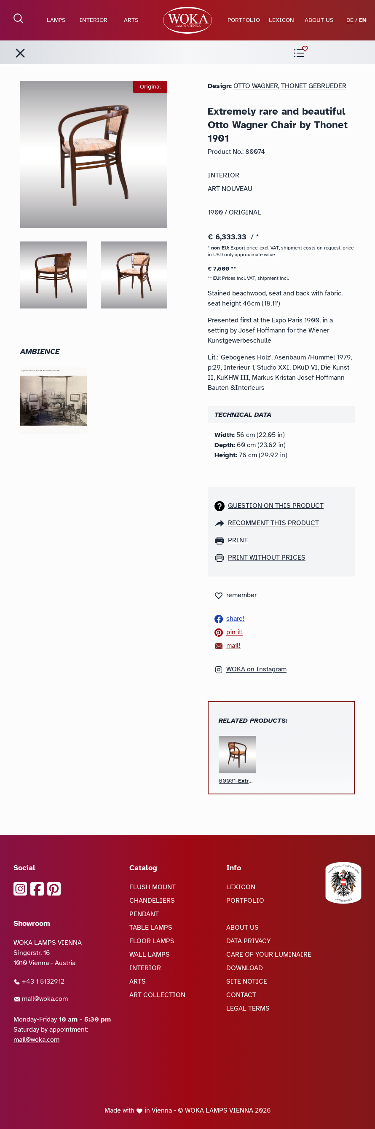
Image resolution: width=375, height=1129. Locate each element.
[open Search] (18, 18)
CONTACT (241, 995)
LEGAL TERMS (248, 1008)
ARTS (131, 20)
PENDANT (144, 914)
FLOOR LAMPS (151, 941)
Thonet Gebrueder (313, 86)
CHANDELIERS (152, 900)
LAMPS (56, 20)
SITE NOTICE (246, 981)
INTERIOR (93, 20)
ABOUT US (319, 20)
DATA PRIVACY (248, 941)
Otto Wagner (255, 86)
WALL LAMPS (149, 954)
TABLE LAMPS (150, 927)
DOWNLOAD (244, 968)
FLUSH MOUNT (152, 887)
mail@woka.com (40, 999)
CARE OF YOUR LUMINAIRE (268, 954)
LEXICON (281, 20)
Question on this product (276, 505)
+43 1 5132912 (38, 981)
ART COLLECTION (157, 995)
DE (350, 20)
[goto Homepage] (187, 20)
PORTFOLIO (244, 20)
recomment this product (273, 523)
